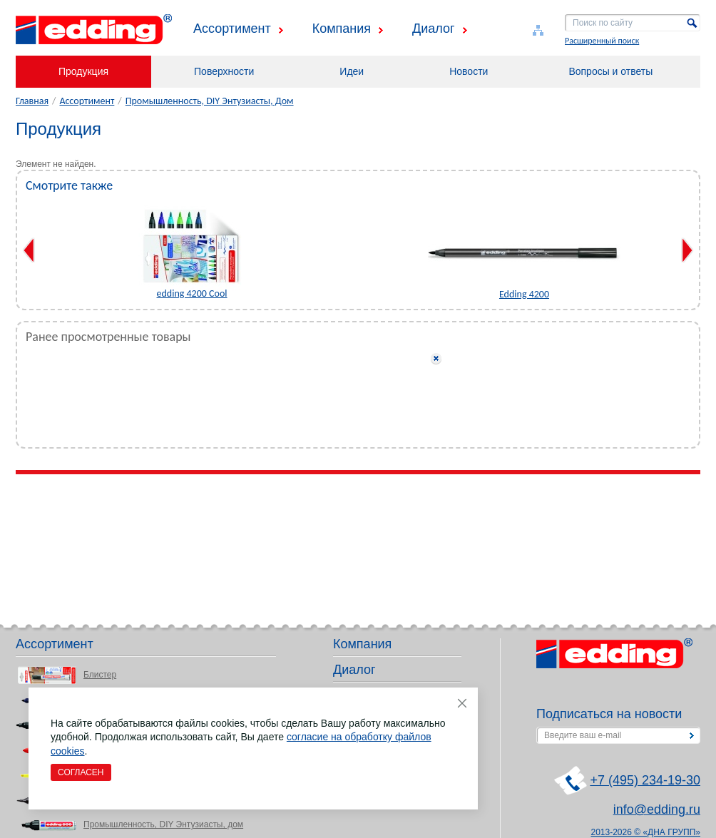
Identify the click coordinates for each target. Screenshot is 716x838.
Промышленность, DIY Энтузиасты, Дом (210, 101)
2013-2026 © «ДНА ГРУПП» (646, 832)
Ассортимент (232, 28)
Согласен (81, 772)
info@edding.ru (656, 809)
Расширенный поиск (602, 41)
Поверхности (224, 71)
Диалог (433, 28)
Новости (468, 71)
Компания (341, 28)
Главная (32, 101)
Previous (29, 250)
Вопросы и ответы (610, 71)
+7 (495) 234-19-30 (645, 780)
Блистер (99, 675)
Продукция (83, 71)
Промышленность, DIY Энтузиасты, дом (163, 824)
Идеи (351, 71)
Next (687, 250)
